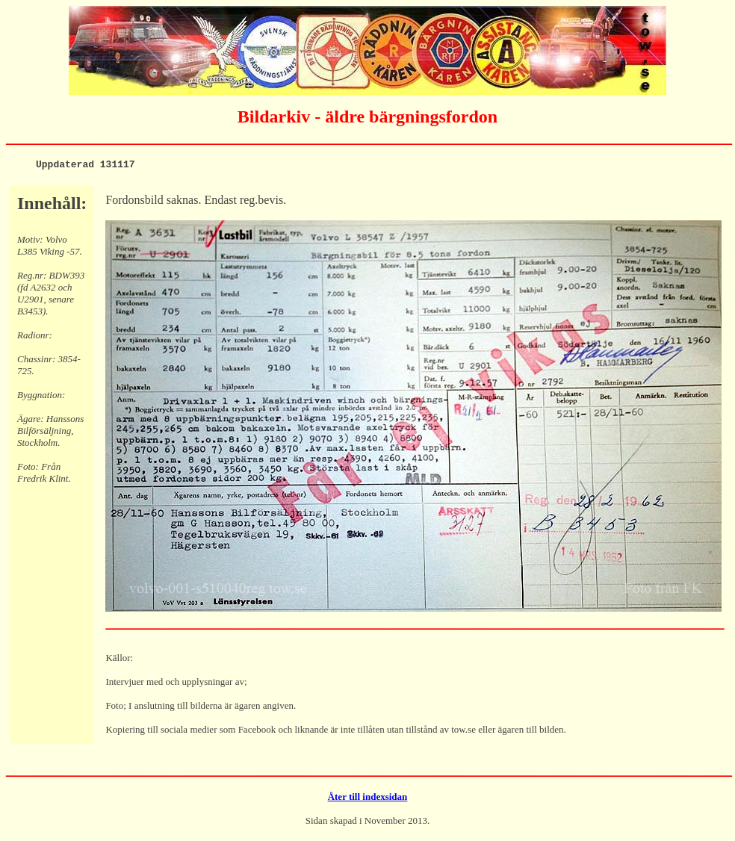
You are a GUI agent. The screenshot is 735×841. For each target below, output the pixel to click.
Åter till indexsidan (368, 798)
